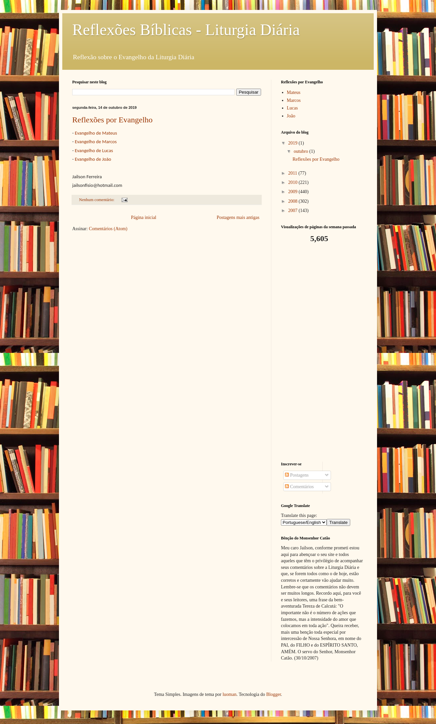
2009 (293, 191)
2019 (293, 143)
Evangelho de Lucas (94, 150)
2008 (293, 201)
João (291, 115)
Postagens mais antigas (238, 217)
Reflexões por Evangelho (112, 119)
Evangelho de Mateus (96, 133)
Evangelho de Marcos (96, 142)
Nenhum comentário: (97, 199)
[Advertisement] (322, 352)
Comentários (299, 486)
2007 (293, 210)
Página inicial (143, 217)
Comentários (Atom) (108, 228)
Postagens (297, 475)
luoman (230, 694)
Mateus (293, 92)
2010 (293, 182)
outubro (301, 151)
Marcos (294, 100)
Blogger (273, 694)
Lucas (292, 108)
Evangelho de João (93, 159)
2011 (293, 173)
